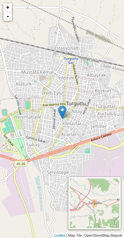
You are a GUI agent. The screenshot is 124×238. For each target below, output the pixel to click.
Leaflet (59, 235)
